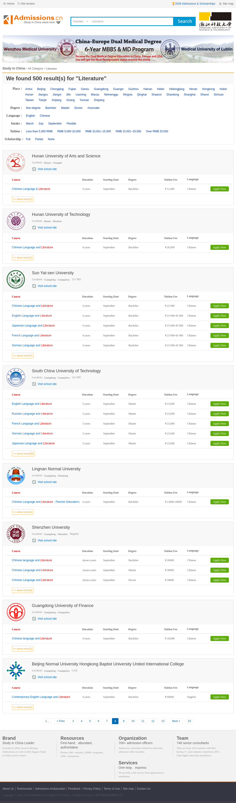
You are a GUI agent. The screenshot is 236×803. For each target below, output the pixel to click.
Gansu (85, 89)
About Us (8, 788)
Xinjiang (57, 100)
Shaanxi (156, 94)
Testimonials (24, 788)
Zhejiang (99, 100)
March (30, 123)
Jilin (68, 94)
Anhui (28, 89)
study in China (57, 795)
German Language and (32, 345)
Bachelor (50, 108)
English (30, 115)
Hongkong (208, 89)
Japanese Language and (33, 325)
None (51, 139)
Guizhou (133, 89)
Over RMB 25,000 (157, 131)
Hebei (160, 89)
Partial (39, 139)
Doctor (78, 108)
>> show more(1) (22, 199)
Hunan (29, 94)
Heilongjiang (176, 89)
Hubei (223, 89)
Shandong (172, 94)
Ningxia (127, 94)
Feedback (74, 788)
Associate (93, 108)
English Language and (32, 315)
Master (65, 108)
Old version (28, 3)
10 (132, 721)
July (40, 123)
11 (142, 721)
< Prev (61, 721)
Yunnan (84, 100)
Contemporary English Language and (41, 697)
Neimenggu (111, 94)
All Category (35, 68)
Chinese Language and (32, 247)
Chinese (45, 115)
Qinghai (142, 94)
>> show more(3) (22, 590)
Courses (78, 21)
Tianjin (43, 100)
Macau (95, 94)
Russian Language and (32, 413)
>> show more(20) (23, 453)
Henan (193, 89)
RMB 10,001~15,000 (98, 131)
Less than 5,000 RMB (39, 131)
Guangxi (118, 89)
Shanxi (204, 94)
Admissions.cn (38, 795)
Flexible (71, 123)
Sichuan (219, 94)
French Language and (31, 335)
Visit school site (47, 169)
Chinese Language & (31, 189)
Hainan (147, 89)
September (55, 123)
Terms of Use (112, 788)
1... (47, 721)
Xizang (70, 100)
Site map (228, 3)
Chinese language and (32, 560)
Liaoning (81, 94)
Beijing (41, 89)
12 (152, 721)
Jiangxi (57, 94)
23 (189, 721)
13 (162, 721)
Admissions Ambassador (50, 788)
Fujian (72, 89)
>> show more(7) (22, 355)
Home (11, 3)
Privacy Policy (92, 788)
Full (28, 139)
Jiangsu (43, 94)
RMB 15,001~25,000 (128, 131)
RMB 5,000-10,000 (69, 131)
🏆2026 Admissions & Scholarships (193, 3)
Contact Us (143, 788)
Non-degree (33, 108)
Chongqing (57, 89)
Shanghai (190, 94)
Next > (176, 721)
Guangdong (101, 89)
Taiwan (29, 100)
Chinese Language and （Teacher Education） (47, 501)
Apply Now (219, 189)
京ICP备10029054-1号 (109, 795)
